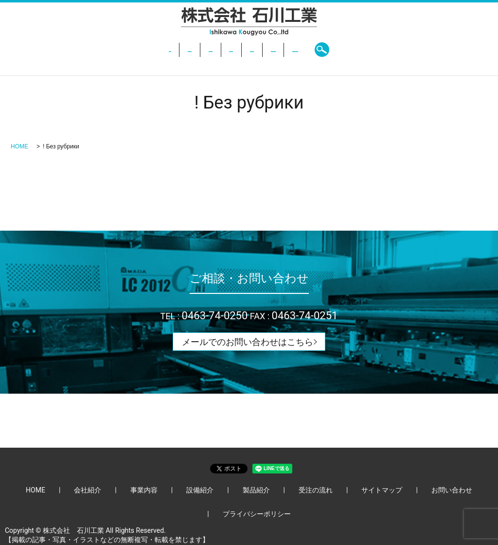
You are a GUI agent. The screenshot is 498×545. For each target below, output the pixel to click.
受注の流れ (311, 50)
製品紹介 (263, 50)
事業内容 (175, 50)
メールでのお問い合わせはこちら (247, 342)
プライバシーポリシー (257, 514)
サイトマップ (381, 490)
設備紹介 (219, 50)
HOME (91, 50)
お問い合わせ (365, 50)
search (409, 49)
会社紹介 (131, 50)
